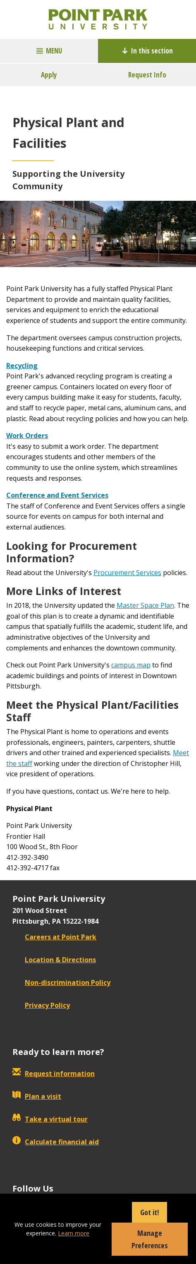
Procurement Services (127, 572)
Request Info (147, 74)
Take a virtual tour (50, 1119)
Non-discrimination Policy (61, 982)
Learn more (73, 1233)
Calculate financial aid (55, 1141)
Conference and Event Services (57, 495)
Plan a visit (36, 1096)
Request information (53, 1073)
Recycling (22, 365)
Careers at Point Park (54, 936)
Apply (49, 74)
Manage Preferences (149, 1239)
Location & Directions (54, 959)
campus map (131, 664)
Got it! (149, 1212)
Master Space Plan (145, 605)
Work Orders (27, 435)
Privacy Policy (41, 1005)
